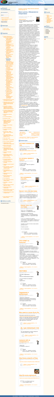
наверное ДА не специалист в (24, 340)
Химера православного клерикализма (8, 187)
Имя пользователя (4, 12)
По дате (26, 4)
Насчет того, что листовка (28, 191)
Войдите (28, 137)
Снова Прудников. (7, 178)
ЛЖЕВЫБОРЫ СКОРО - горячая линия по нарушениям (9, 143)
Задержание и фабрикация (24, 293)
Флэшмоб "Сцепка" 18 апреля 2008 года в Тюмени (9, 185)
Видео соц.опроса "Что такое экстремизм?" (9, 67)
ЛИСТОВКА (23, 271)
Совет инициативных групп (49, 16)
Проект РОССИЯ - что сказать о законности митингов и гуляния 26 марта (9, 167)
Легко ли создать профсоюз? (9, 141)
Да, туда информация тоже (30, 328)
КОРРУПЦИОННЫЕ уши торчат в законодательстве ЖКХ (9, 100)
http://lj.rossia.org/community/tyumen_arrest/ (28, 316)
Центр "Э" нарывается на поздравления (8, 71)
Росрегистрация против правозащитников (8, 176)
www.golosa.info (24, 105)
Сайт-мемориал (13, 4)
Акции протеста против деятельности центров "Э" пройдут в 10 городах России (10, 62)
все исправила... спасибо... (26, 178)
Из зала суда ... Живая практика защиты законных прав (8, 132)
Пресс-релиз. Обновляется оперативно (8, 59)
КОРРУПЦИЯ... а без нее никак (9, 139)
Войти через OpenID (5, 17)
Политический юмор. (7, 157)
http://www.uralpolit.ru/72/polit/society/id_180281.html (30, 361)
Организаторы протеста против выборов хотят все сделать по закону (8, 155)
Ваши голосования (7, 29)
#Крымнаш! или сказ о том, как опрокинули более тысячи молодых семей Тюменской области (9, 103)
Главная (20, 8)
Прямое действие (22, 19)
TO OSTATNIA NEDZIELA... (8, 116)
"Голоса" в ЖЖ (49, 18)
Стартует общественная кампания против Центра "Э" (8, 37)
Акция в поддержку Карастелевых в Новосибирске (9, 39)
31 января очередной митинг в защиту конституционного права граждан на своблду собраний (9, 111)
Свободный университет (49, 19)
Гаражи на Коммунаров (8, 127)
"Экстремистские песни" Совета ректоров (9, 94)
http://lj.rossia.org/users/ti (27, 375)
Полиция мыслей (9, 90)
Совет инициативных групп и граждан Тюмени (9, 180)
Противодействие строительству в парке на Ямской (8, 171)
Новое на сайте (6, 28)
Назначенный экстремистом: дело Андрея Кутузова (9, 74)
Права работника (50, 20)
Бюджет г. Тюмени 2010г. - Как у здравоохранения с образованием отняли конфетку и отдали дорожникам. (9, 122)
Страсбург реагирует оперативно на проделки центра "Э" (9, 50)
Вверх (29, 132)
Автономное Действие (49, 22)
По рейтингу (42, 4)
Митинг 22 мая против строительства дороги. (7, 146)
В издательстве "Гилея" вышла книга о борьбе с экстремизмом (9, 88)
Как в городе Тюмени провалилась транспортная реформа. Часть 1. (8, 135)
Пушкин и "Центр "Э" (9, 64)
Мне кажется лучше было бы (29, 312)
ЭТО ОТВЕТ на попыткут (24, 241)
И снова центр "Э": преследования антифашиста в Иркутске (9, 42)
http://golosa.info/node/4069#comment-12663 (28, 150)
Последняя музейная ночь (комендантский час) (8, 160)
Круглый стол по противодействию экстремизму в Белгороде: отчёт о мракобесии (9, 82)
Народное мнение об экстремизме (9, 44)
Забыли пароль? (5, 20)
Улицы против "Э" (9, 65)
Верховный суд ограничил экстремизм (8, 85)
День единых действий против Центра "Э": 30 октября (9, 56)
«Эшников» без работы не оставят (9, 91)
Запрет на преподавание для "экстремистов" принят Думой (9, 96)
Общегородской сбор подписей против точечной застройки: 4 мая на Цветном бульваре (8, 149)
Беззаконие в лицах (7, 118)
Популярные (21, 4)
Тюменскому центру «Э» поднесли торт (9, 69)
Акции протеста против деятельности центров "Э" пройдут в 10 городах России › (35, 134)
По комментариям (34, 4)
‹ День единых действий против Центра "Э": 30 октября (22, 134)
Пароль (2, 15)
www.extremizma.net (9, 54)
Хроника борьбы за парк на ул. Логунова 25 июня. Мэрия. (9, 190)
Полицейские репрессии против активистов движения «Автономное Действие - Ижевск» (10, 78)
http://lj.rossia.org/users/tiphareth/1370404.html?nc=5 (29, 378)
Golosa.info (12, 1)
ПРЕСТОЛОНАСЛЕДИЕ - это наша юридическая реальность (10, 47)
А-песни (48, 17)
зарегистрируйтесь (35, 137)
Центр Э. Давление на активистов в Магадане (10, 52)
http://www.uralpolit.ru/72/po (28, 358)
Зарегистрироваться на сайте (7, 19)
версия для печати (23, 137)
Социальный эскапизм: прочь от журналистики (9, 192)
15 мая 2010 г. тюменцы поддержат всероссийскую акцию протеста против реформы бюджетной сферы (9, 107)
